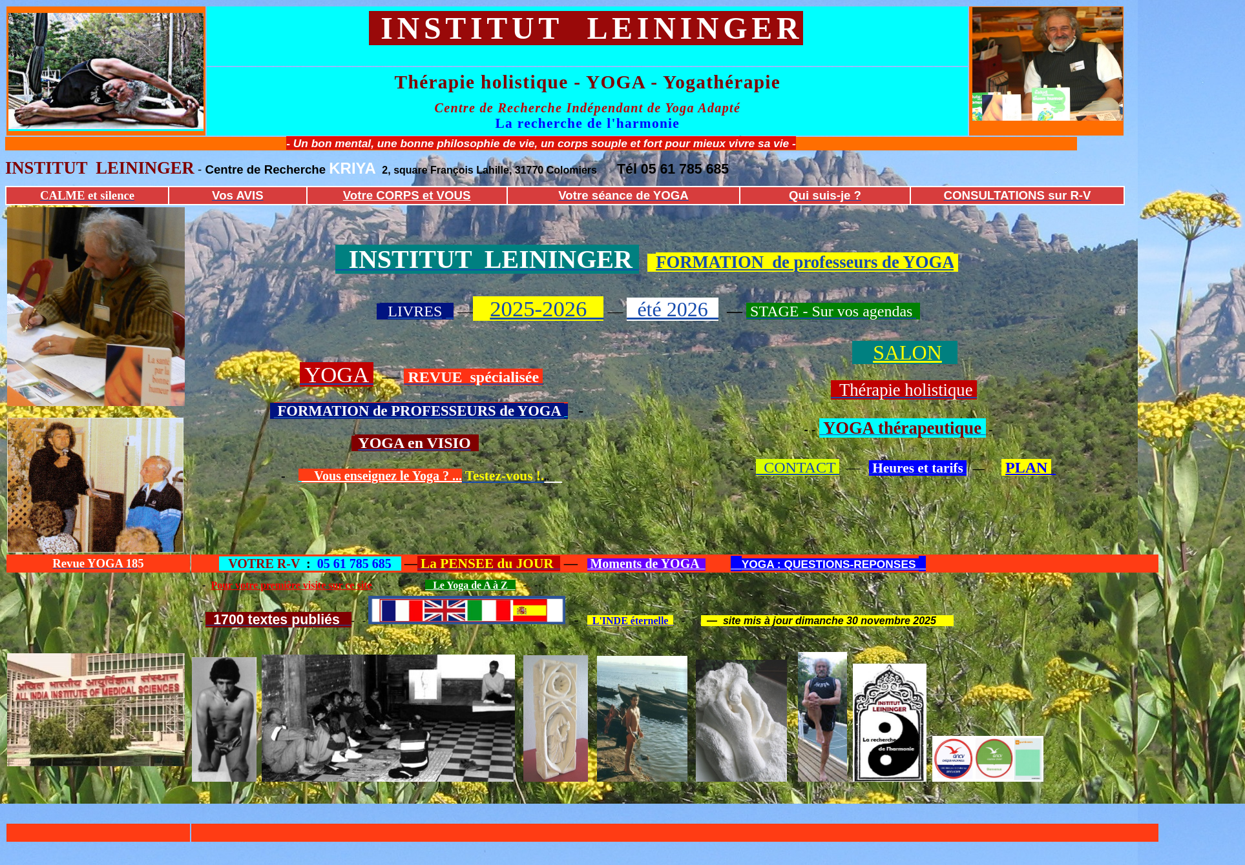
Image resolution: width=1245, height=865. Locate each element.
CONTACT (797, 467)
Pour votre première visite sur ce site (291, 585)
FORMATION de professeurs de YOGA (805, 262)
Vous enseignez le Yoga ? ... (382, 476)
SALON (907, 352)
